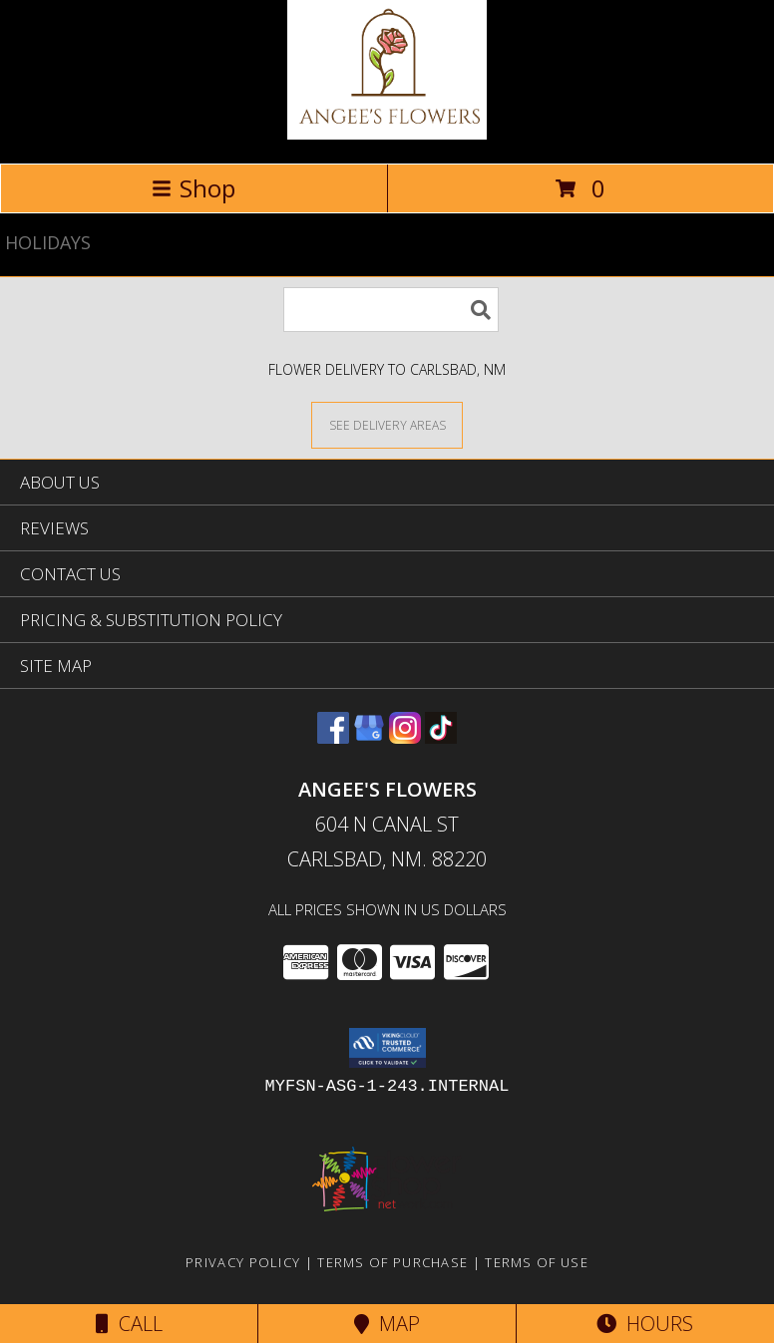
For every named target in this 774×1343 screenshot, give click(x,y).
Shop (193, 187)
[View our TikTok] (441, 737)
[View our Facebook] (333, 737)
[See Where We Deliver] (387, 424)
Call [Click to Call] (129, 1323)
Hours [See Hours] (644, 1323)
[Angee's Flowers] (387, 134)
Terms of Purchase (392, 1262)
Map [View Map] (387, 1323)
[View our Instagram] (405, 737)
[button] (387, 1048)
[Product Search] (391, 309)
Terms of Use (536, 1262)
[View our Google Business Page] (369, 737)
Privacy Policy (243, 1262)
